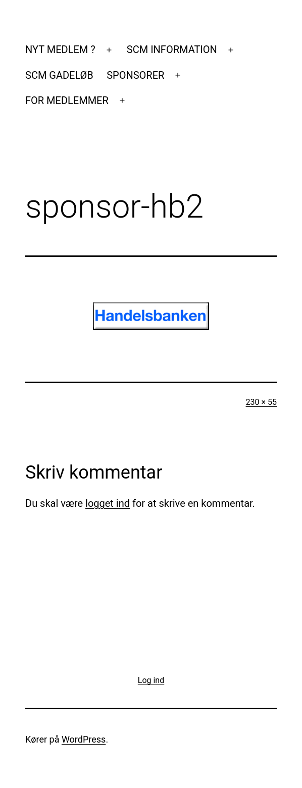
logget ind (107, 503)
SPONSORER (135, 75)
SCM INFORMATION (172, 49)
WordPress (84, 739)
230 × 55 (261, 402)
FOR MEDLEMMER (67, 100)
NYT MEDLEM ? (60, 49)
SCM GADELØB (59, 75)
